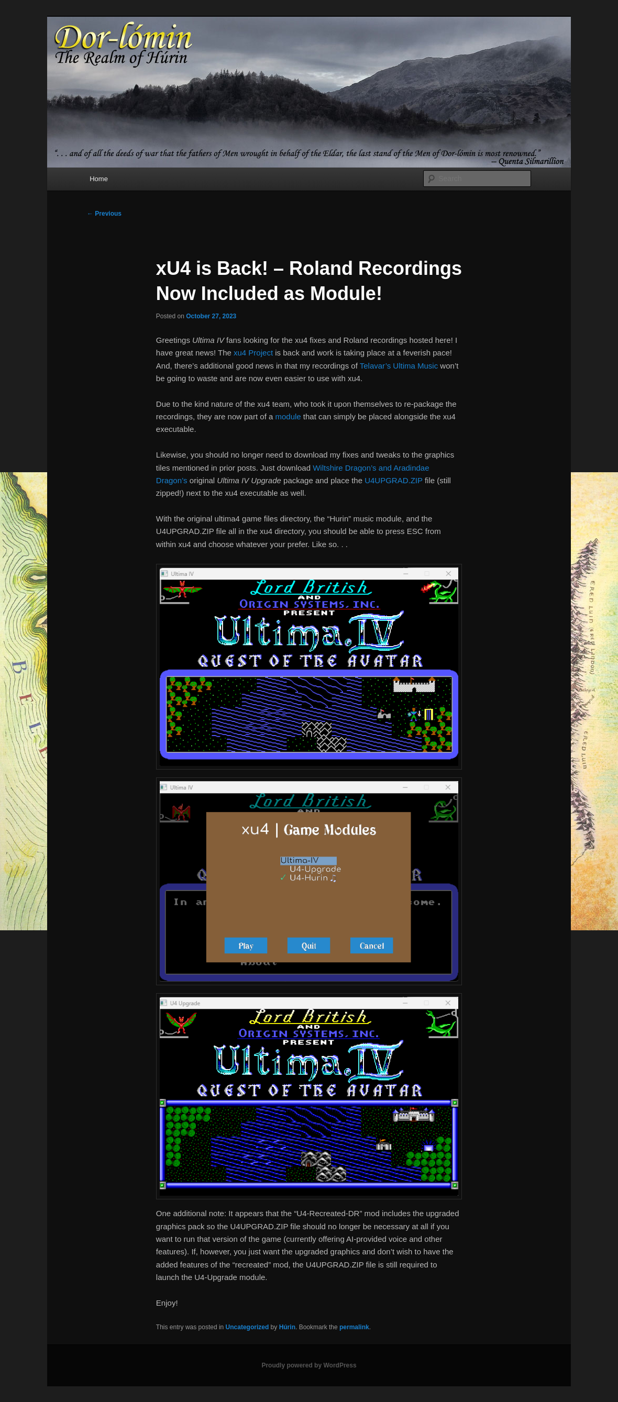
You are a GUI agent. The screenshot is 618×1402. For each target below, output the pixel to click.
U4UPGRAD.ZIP (394, 480)
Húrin (287, 1327)
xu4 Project (253, 352)
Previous (104, 213)
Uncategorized (247, 1327)
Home (99, 179)
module (288, 416)
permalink (354, 1327)
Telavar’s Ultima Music (399, 365)
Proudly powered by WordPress (308, 1365)
